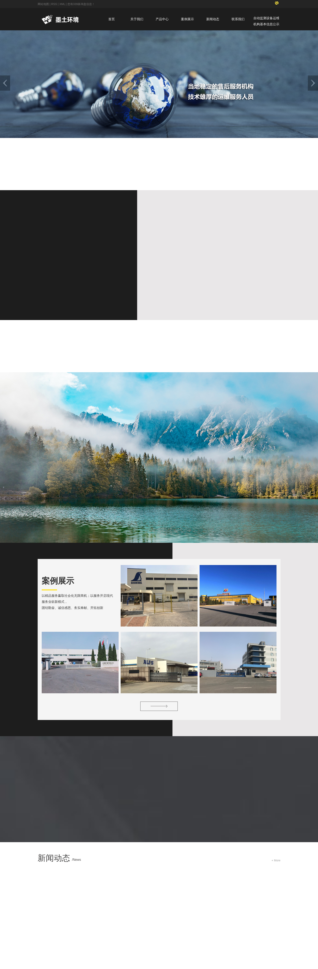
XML (62, 4)
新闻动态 (212, 19)
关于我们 (136, 19)
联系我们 (238, 19)
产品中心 (162, 19)
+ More (276, 771)
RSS (54, 4)
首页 (111, 19)
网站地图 (44, 4)
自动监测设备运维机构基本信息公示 (266, 21)
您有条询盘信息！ (81, 4)
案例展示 (187, 19)
